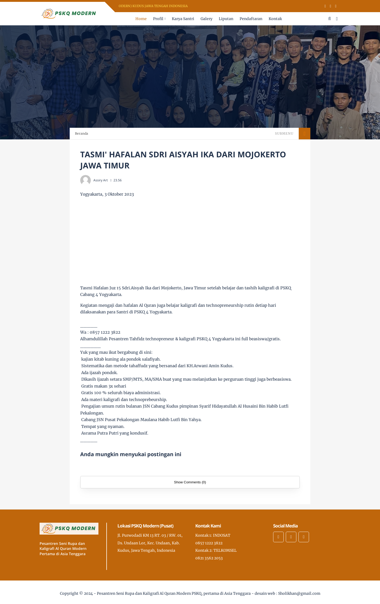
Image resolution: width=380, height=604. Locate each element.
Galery (206, 18)
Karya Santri (183, 18)
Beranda (81, 133)
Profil (158, 18)
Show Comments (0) (190, 482)
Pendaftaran (251, 18)
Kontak (275, 18)
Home (141, 18)
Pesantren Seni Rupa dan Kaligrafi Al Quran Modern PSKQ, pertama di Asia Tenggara (174, 593)
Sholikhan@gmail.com (299, 593)
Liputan (226, 18)
